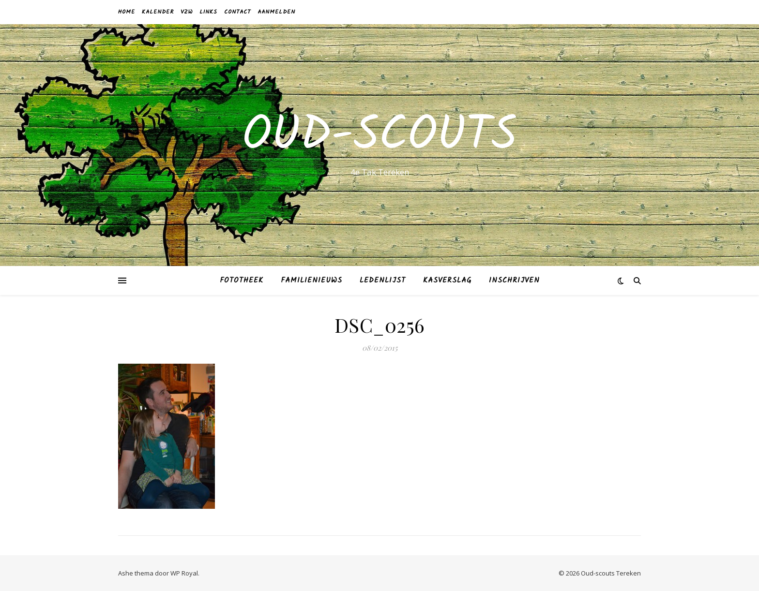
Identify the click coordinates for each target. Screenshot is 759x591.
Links (208, 11)
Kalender (158, 11)
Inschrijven (514, 280)
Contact (237, 11)
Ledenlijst (383, 280)
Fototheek (241, 280)
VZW (187, 11)
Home (126, 11)
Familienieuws (311, 280)
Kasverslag (447, 280)
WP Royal (184, 573)
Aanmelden (276, 11)
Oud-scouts (379, 136)
